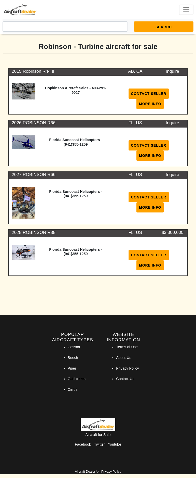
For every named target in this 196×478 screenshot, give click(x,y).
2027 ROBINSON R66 (33, 174)
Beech (73, 358)
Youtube (114, 444)
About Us (123, 358)
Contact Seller (148, 94)
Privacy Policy (127, 368)
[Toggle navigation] (186, 10)
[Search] (65, 26)
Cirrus (72, 389)
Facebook (83, 444)
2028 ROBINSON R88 (33, 232)
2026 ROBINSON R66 (33, 122)
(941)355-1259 (76, 144)
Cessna (74, 347)
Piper (72, 368)
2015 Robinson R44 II (33, 71)
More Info (150, 104)
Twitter (99, 444)
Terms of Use (127, 347)
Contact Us (125, 379)
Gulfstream (77, 379)
